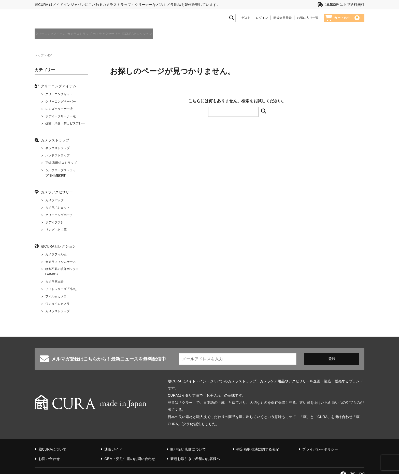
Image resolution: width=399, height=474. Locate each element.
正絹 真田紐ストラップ (61, 165)
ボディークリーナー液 (60, 118)
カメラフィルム (56, 256)
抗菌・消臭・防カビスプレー (65, 125)
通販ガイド (325, 37)
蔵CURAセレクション (185, 37)
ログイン (262, 19)
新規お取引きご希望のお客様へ (195, 447)
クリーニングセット (59, 96)
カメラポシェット (57, 209)
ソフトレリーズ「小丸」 (62, 291)
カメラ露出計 (54, 283)
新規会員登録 (282, 19)
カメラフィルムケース (60, 264)
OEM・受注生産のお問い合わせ (129, 447)
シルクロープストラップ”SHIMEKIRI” (60, 175)
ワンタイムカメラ (57, 306)
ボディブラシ (54, 224)
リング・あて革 (56, 232)
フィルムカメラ (56, 298)
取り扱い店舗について (188, 437)
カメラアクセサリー (139, 37)
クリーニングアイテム (52, 37)
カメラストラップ (96, 37)
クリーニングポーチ (59, 217)
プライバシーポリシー (320, 437)
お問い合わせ (49, 447)
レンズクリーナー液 (59, 111)
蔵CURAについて (352, 37)
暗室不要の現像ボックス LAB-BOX (62, 273)
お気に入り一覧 (307, 19)
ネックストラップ (57, 150)
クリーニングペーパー (60, 103)
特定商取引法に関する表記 (257, 437)
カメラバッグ (54, 202)
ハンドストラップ (57, 158)
